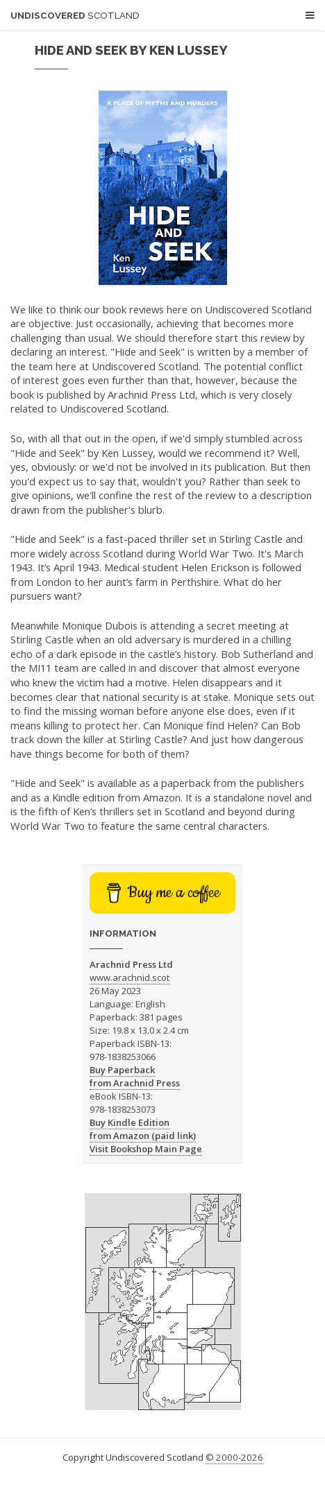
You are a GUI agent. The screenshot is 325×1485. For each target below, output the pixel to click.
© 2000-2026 (234, 1457)
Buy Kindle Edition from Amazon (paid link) (143, 1129)
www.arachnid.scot (129, 977)
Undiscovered (75, 15)
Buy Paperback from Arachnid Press (135, 1076)
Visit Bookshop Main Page (146, 1149)
